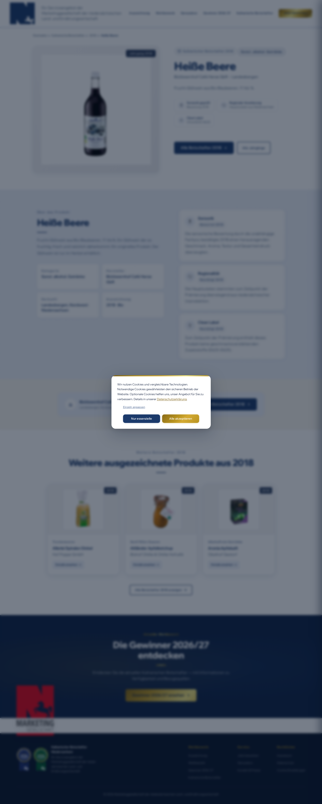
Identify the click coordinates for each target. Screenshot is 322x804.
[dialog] (161, 402)
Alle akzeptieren (180, 418)
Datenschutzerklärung (172, 399)
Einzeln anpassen (134, 407)
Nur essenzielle (141, 418)
